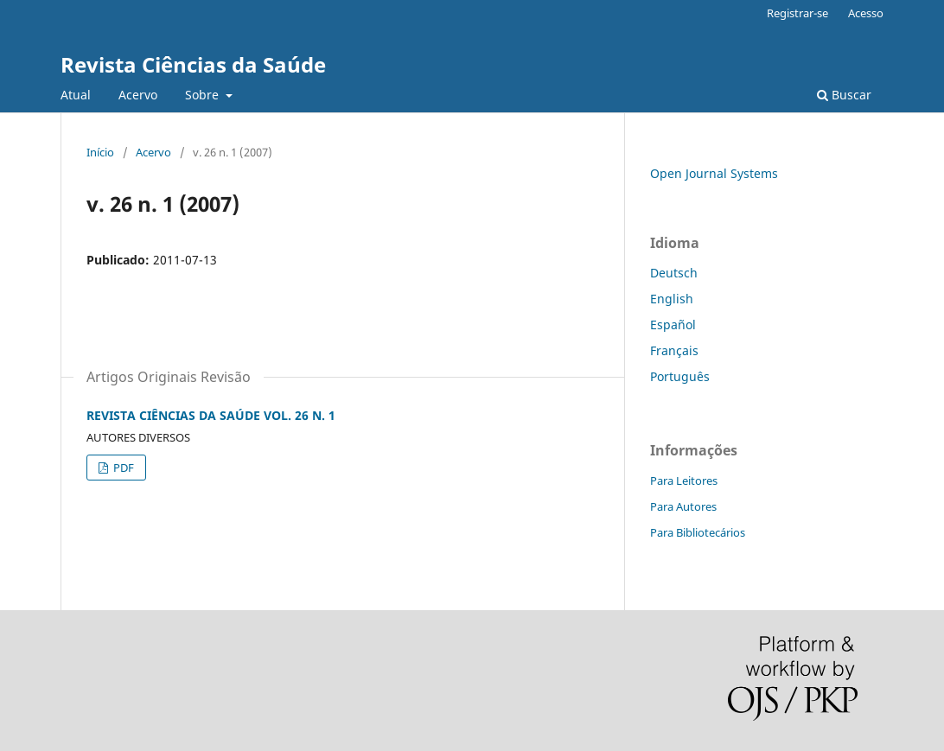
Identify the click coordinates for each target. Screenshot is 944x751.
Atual (76, 94)
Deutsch (674, 272)
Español (673, 324)
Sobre (203, 94)
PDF (122, 467)
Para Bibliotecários (697, 532)
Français (674, 350)
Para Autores (683, 506)
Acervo (137, 94)
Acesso (865, 13)
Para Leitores (684, 480)
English (671, 298)
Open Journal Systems (714, 173)
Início (100, 152)
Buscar (844, 94)
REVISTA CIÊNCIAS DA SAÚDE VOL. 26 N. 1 (210, 415)
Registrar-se (797, 13)
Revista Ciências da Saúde (193, 64)
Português (680, 376)
